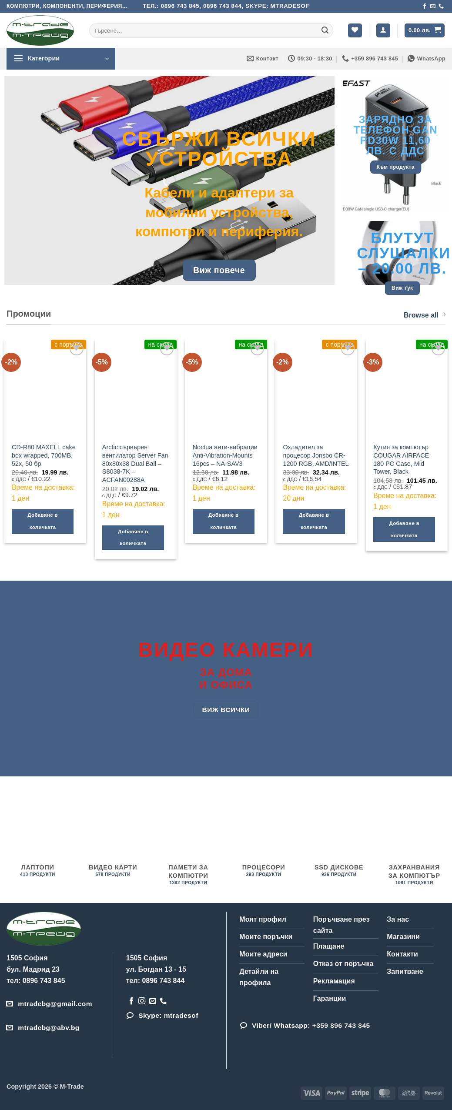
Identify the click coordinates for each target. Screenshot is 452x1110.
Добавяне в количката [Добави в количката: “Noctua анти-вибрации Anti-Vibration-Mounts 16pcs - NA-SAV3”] (223, 521)
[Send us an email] (432, 6)
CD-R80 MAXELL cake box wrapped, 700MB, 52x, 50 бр (44, 455)
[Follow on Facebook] (424, 6)
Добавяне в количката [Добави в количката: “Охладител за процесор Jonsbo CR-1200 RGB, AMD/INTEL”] (314, 521)
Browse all (424, 315)
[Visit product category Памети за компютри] (188, 842)
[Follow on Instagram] (141, 1001)
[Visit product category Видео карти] (113, 837)
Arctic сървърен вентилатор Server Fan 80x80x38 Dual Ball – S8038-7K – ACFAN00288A (135, 463)
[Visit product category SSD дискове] (338, 837)
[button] (383, 30)
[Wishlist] (355, 30)
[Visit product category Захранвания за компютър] (414, 842)
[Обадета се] (441, 6)
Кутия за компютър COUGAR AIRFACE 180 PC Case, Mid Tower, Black (401, 459)
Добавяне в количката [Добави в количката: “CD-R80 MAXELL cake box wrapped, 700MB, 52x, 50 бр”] (42, 521)
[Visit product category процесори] (263, 837)
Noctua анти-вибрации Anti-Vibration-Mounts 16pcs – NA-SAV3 (225, 455)
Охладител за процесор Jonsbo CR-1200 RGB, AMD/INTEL (315, 455)
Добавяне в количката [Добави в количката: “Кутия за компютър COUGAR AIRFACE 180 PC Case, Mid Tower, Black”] (404, 529)
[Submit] (325, 30)
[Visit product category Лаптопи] (37, 837)
